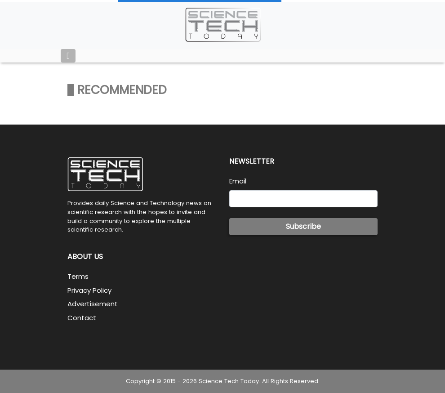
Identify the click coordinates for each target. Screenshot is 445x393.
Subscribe (303, 226)
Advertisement (92, 303)
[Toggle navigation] (68, 56)
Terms (78, 276)
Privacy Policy (89, 290)
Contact (81, 317)
